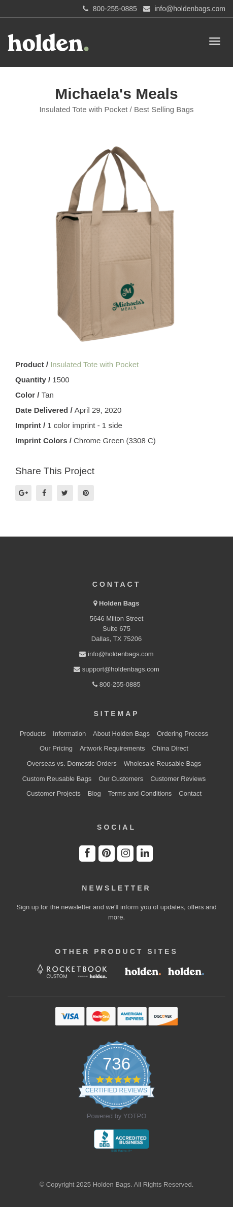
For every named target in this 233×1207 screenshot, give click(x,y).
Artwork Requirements (112, 748)
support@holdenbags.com (116, 669)
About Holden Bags (121, 733)
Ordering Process (182, 733)
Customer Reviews (178, 779)
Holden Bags (119, 603)
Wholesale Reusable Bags (162, 763)
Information (69, 733)
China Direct (170, 748)
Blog (94, 793)
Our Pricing (56, 748)
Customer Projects (53, 793)
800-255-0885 (116, 684)
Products (33, 733)
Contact (190, 793)
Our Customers (120, 779)
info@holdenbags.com (116, 654)
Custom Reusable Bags (57, 779)
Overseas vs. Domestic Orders (72, 763)
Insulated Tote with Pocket (94, 364)
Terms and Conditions (140, 793)
